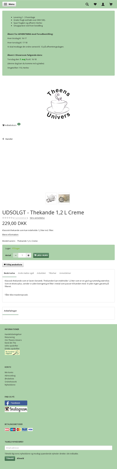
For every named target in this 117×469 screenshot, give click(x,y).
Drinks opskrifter (12, 348)
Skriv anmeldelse (37, 218)
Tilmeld (10, 458)
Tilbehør (52, 273)
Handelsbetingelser (13, 334)
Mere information (10, 234)
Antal (8, 255)
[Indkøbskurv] (58, 125)
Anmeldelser (65, 273)
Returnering (10, 337)
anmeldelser (20, 218)
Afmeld (20, 458)
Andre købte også (26, 273)
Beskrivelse (9, 273)
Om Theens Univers (13, 340)
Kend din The (10, 343)
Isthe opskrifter (11, 345)
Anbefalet (41, 273)
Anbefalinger (10, 310)
